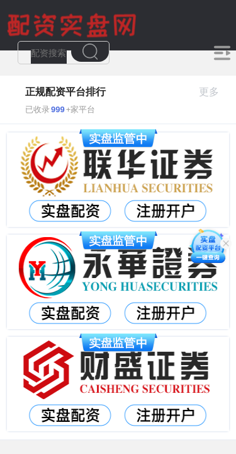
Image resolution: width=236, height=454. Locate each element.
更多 (214, 91)
